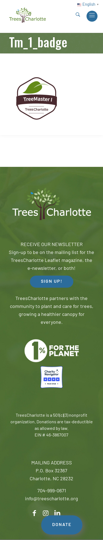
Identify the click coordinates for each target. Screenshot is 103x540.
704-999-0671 (51, 491)
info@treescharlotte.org (51, 499)
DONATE (61, 525)
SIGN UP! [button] (51, 281)
